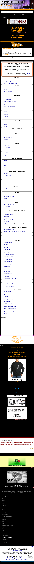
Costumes (4, 503)
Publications (4, 519)
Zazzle (17, 388)
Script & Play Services (8, 223)
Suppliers (5, 126)
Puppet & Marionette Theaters (9, 268)
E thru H (5, 162)
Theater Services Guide (7, 58)
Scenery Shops (5, 54)
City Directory (6, 244)
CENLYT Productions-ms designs (21, 419)
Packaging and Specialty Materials (10, 283)
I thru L (5, 163)
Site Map (5, 313)
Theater (5, 153)
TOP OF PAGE (30, 546)
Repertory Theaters (7, 269)
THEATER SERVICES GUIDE (12, 2)
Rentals (5, 124)
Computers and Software (8, 214)
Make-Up (3, 511)
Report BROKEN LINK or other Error (17, 340)
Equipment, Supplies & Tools (9, 196)
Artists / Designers (7, 145)
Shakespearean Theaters (8, 273)
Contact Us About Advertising (22, 32)
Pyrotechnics (6, 221)
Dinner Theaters (7, 257)
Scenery (3, 521)
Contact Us (27, 73)
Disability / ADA (7, 216)
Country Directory (7, 247)
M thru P (5, 165)
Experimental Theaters (8, 261)
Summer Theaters (7, 274)
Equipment (4, 507)
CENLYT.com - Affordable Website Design (14, 557)
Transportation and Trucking (9, 286)
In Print (5, 188)
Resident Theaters (7, 271)
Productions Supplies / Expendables (10, 219)
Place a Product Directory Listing (10, 306)
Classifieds (4, 502)
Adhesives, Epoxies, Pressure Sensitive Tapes (12, 212)
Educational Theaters (8, 259)
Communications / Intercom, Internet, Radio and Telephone (14, 231)
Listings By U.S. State (8, 81)
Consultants (6, 173)
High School (6, 114)
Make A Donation (14, 492)
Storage (5, 284)
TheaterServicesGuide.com (17, 550)
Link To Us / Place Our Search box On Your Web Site (13, 298)
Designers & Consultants (8, 97)
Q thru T (5, 167)
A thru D (5, 160)
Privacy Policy (6, 296)
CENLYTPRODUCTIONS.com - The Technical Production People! (17, 559)
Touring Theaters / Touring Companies (11, 278)
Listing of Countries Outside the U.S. (10, 83)
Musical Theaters (7, 266)
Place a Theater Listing (8, 301)
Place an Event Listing (8, 304)
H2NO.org (32, 467)
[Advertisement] (17, 326)
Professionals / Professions (7, 516)
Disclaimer (6, 294)
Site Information (5, 533)
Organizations (4, 512)
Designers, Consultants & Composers (10, 204)
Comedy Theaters (7, 251)
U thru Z (5, 168)
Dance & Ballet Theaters (8, 256)
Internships (6, 116)
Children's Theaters (7, 249)
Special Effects (6, 224)
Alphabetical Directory (8, 79)
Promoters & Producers (8, 175)
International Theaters (8, 264)
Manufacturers (6, 122)
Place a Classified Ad (8, 303)
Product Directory (5, 514)
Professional (6, 152)
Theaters (3, 530)
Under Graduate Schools (8, 112)
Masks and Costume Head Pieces (10, 101)
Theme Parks (6, 276)
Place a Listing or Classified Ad (17, 337)
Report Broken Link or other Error (10, 308)
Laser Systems (6, 139)
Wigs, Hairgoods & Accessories (9, 106)
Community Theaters (7, 252)
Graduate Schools (7, 111)
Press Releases (7, 93)
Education (3, 505)
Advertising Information (17, 336)
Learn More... (3, 450)
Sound (3, 523)
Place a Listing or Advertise (9, 299)
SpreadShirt (17, 385)
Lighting (3, 509)
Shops (5, 104)
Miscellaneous (4, 532)
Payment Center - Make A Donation (10, 311)
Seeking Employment (8, 91)
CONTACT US (5, 535)
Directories (4, 500)
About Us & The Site (7, 291)
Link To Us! (17, 339)
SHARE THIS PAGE (17, 341)
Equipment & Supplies (8, 99)
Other (5, 155)
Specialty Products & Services (7, 525)
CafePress (17, 392)
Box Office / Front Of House (9, 229)
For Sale (5, 89)
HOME (3, 498)
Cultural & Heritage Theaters (9, 254)
